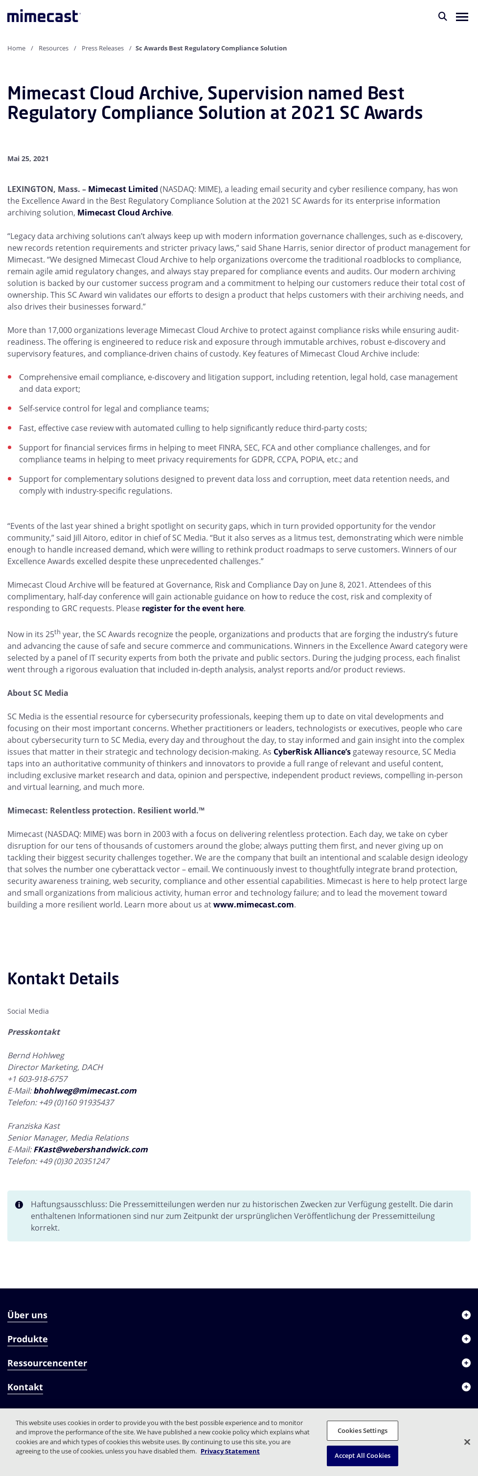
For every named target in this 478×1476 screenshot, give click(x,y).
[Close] (467, 1441)
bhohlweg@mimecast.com (85, 1090)
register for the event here (193, 608)
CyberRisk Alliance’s (312, 751)
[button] (462, 16)
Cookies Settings (362, 1430)
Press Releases (103, 48)
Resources (53, 48)
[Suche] (442, 16)
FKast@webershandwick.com (90, 1149)
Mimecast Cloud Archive (124, 212)
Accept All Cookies (362, 1455)
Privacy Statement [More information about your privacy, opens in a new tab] (230, 1451)
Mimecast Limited (123, 189)
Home (16, 48)
